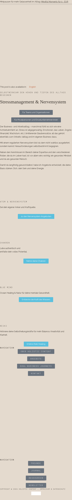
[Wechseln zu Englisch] (38, 493)
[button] (36, 4)
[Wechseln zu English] (31, 86)
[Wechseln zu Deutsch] (33, 493)
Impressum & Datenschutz (52, 489)
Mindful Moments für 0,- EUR (54, 2)
